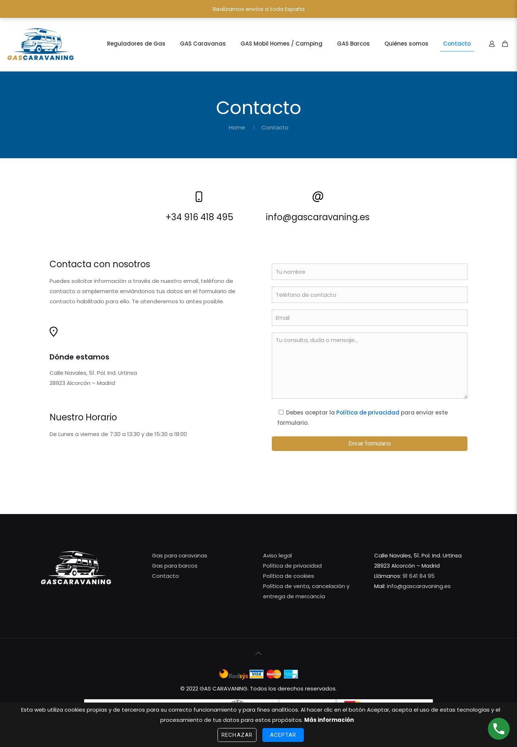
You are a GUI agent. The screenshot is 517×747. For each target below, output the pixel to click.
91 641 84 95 (419, 576)
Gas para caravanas (179, 555)
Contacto (165, 576)
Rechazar (237, 735)
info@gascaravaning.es (317, 217)
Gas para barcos (174, 565)
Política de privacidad (367, 412)
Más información (329, 720)
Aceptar (283, 735)
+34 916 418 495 (199, 217)
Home (237, 127)
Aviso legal (277, 555)
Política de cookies (288, 576)
